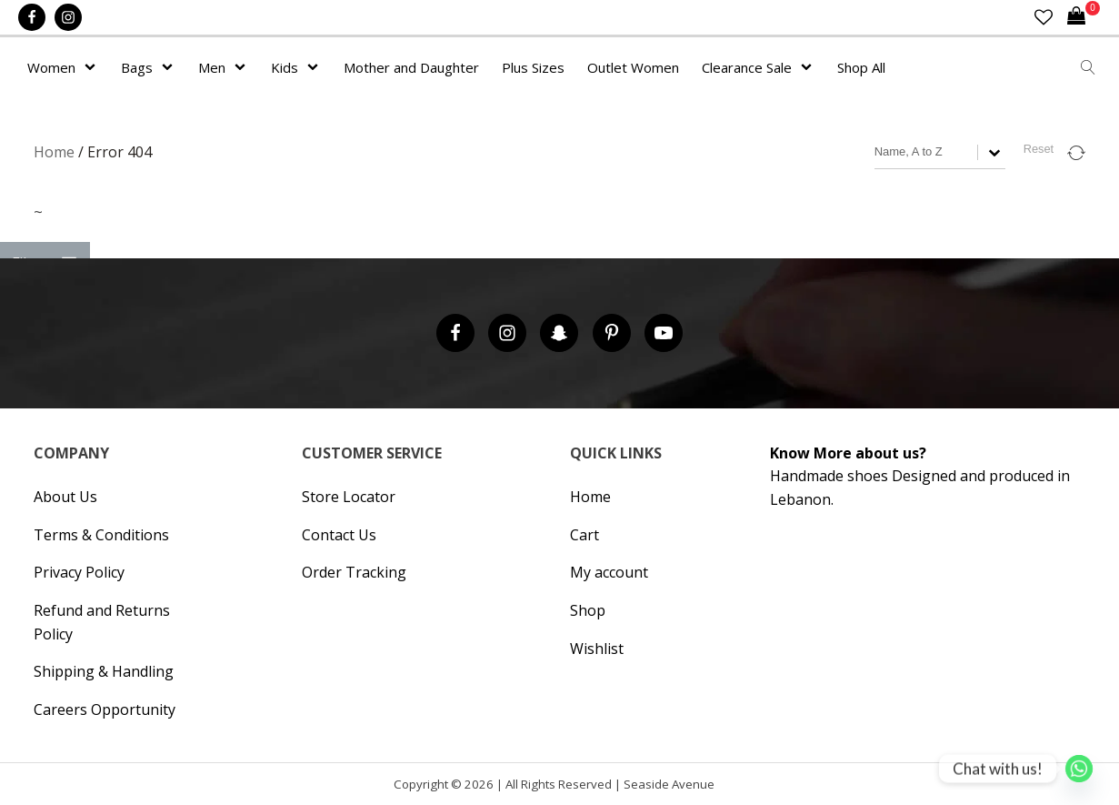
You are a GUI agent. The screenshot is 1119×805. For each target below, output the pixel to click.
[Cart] (1083, 17)
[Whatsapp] (1079, 768)
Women (51, 67)
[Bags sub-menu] (171, 67)
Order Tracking (354, 572)
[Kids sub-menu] (316, 67)
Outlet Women (633, 67)
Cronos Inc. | (720, 788)
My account (609, 572)
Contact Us (339, 535)
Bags (137, 67)
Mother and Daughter (411, 67)
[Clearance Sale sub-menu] (810, 67)
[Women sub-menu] (94, 67)
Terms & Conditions (101, 535)
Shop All (861, 67)
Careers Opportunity (104, 709)
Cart (584, 535)
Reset (1039, 149)
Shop (587, 610)
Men (211, 67)
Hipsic (725, 788)
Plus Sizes (533, 67)
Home (54, 152)
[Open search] (1088, 67)
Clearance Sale (747, 67)
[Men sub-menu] (244, 67)
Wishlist (597, 649)
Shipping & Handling (104, 671)
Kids (284, 67)
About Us (65, 497)
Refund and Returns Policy (102, 622)
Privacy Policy (79, 572)
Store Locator (348, 497)
